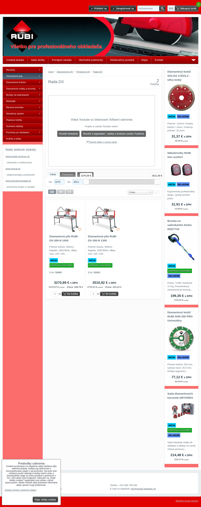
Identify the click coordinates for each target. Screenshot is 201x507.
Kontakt (159, 60)
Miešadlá (10, 101)
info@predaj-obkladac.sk (143, 488)
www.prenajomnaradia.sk (18, 180)
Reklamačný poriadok (122, 60)
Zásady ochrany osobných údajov (20, 490)
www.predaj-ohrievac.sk (18, 156)
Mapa (144, 60)
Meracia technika (14, 107)
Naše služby (38, 60)
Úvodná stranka (15, 60)
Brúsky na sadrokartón (17, 95)
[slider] (86, 181)
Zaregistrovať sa (125, 8)
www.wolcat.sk (13, 168)
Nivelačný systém (15, 113)
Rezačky (10, 69)
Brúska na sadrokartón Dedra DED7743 (179, 225)
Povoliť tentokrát (68, 133)
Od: (57, 181)
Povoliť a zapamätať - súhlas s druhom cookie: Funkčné (113, 133)
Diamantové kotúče (16, 82)
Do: (75, 181)
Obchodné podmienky (91, 60)
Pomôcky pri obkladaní (17, 132)
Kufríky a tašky (13, 138)
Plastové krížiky (14, 120)
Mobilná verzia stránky (187, 501)
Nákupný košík (188, 8)
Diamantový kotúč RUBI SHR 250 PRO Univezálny (180, 316)
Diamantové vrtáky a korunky (21, 88)
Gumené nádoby (14, 126)
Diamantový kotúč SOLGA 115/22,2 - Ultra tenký (179, 75)
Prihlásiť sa (100, 8)
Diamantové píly (14, 76)
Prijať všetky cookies (45, 499)
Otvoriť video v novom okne (101, 142)
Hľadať (162, 9)
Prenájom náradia (62, 60)
